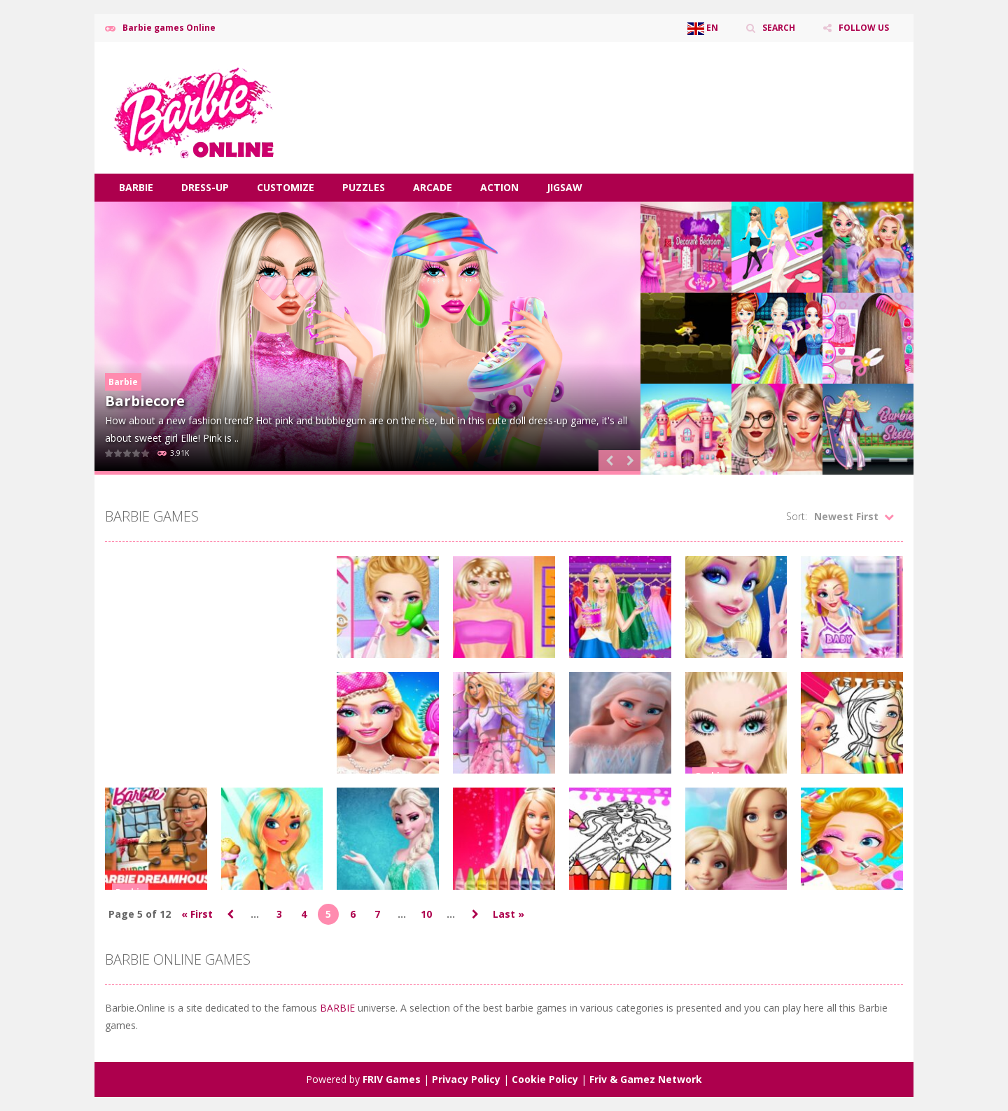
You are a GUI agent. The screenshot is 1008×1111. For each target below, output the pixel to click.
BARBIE (339, 1007)
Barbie (136, 187)
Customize (285, 187)
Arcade (432, 187)
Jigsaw (564, 187)
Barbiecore (145, 400)
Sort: (796, 516)
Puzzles (363, 187)
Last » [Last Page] (508, 914)
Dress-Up (205, 187)
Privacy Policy (466, 1079)
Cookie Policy (545, 1079)
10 (426, 914)
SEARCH (778, 28)
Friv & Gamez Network (645, 1079)
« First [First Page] (197, 914)
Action (499, 187)
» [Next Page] (475, 914)
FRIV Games (392, 1079)
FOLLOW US (864, 28)
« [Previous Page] (230, 914)
